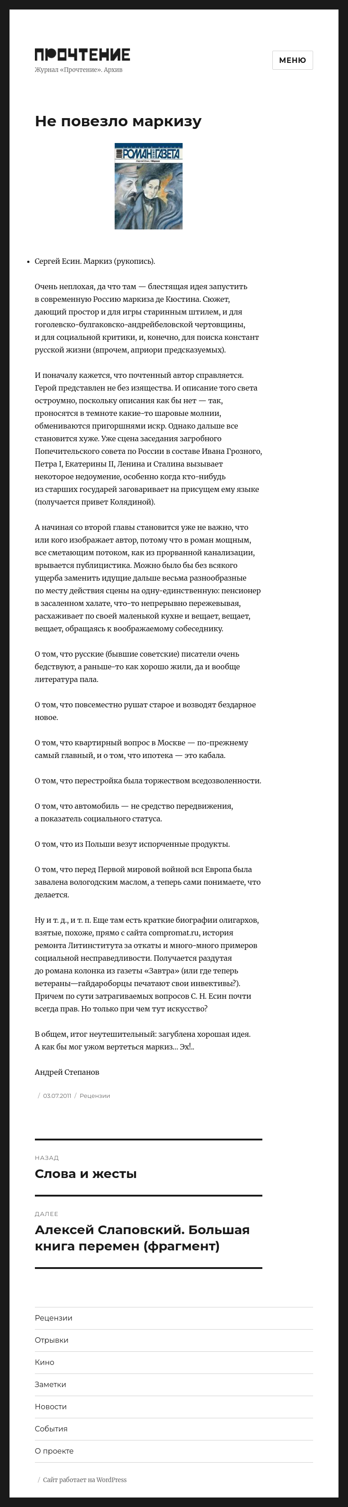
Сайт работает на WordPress (84, 1480)
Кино (44, 1362)
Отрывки (52, 1340)
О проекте (54, 1451)
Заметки (50, 1384)
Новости (51, 1406)
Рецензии (95, 1095)
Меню (292, 60)
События (51, 1429)
